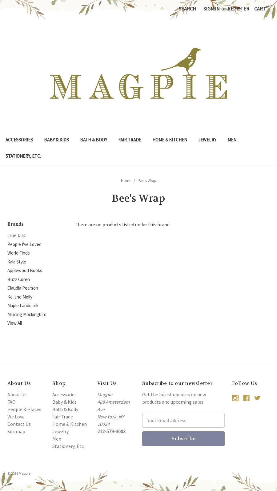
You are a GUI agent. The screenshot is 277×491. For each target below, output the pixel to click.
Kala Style (16, 262)
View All (14, 323)
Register (238, 9)
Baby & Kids (56, 140)
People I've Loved (24, 244)
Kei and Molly (19, 297)
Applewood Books (24, 270)
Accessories (19, 140)
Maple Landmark (22, 305)
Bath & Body (93, 140)
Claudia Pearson (22, 288)
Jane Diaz (16, 235)
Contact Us (19, 424)
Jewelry (207, 140)
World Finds (18, 253)
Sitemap (16, 431)
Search (187, 9)
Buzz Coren (18, 279)
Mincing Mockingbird (26, 314)
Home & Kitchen (169, 140)
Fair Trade (129, 140)
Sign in (211, 9)
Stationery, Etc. (23, 156)
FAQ (11, 402)
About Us (16, 394)
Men (231, 140)
